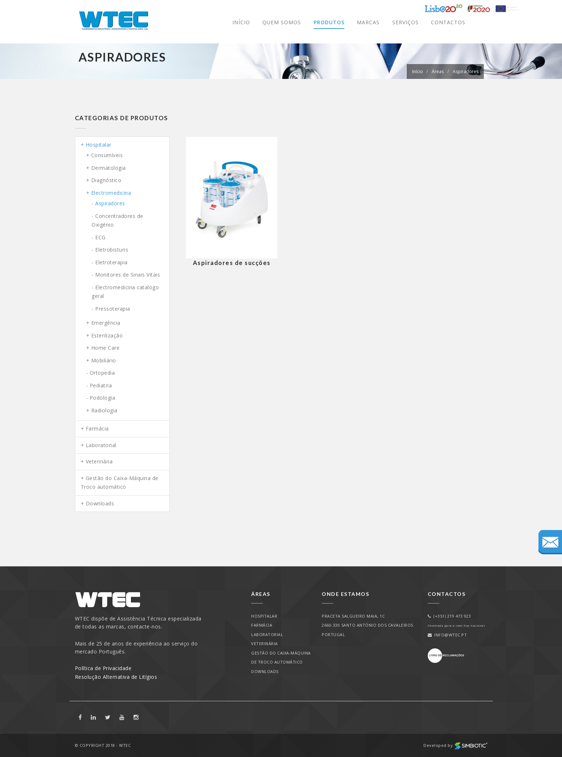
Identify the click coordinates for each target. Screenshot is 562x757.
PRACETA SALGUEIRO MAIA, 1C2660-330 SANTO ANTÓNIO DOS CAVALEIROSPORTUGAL (367, 625)
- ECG (99, 237)
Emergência (106, 322)
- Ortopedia (100, 372)
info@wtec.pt (447, 635)
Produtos (329, 22)
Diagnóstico (106, 180)
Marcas (368, 22)
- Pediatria (99, 385)
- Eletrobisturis (110, 249)
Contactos (448, 22)
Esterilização (107, 335)
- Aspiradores (108, 203)
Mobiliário (103, 360)
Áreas (438, 71)
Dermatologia (108, 167)
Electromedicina (111, 192)
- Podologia (100, 397)
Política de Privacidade (103, 668)
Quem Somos (281, 22)
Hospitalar (98, 144)
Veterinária (99, 461)
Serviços (405, 22)
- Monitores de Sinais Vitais (126, 274)
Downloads (100, 503)
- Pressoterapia (111, 308)
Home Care (105, 347)
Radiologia (104, 410)
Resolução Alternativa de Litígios (116, 676)
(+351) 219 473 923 (449, 616)
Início (241, 22)
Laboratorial (101, 445)
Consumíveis (107, 155)
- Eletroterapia (110, 262)
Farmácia (97, 428)
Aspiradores (465, 71)
